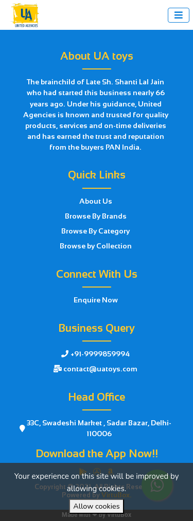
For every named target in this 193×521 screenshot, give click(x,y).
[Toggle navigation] (178, 15)
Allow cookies (96, 506)
